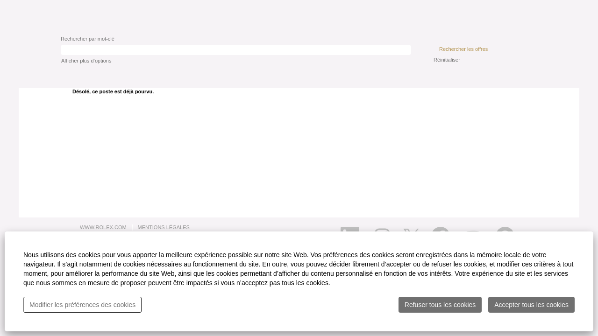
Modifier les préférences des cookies (82, 304)
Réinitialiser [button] (447, 60)
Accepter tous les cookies (531, 304)
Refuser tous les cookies (440, 304)
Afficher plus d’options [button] (86, 60)
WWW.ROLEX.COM (103, 227)
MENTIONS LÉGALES (164, 227)
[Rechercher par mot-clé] (236, 50)
